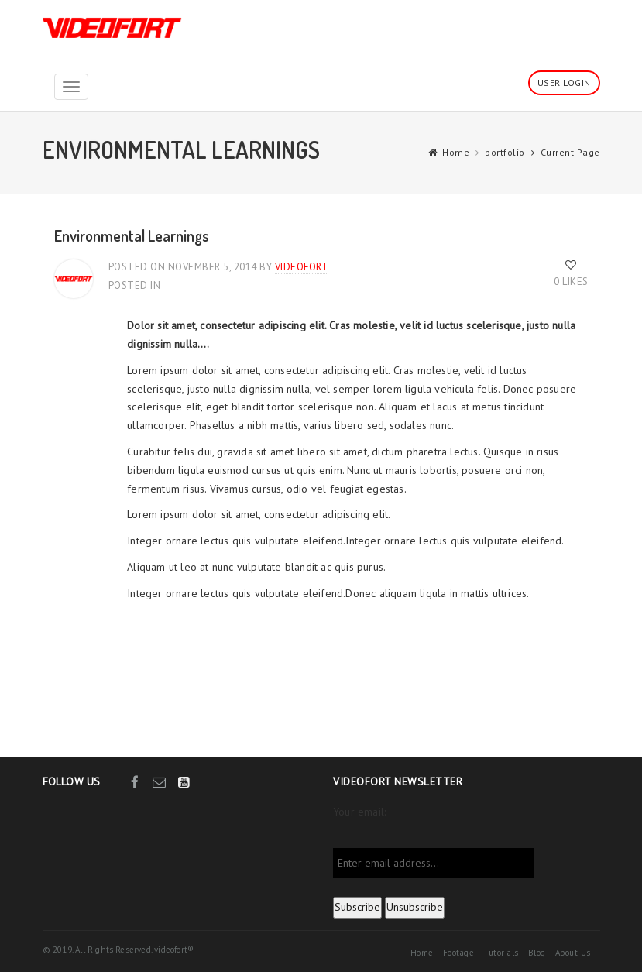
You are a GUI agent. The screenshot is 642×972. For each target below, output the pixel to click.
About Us (573, 952)
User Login (564, 82)
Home (455, 152)
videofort (302, 266)
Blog (537, 952)
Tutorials (501, 952)
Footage (459, 952)
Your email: (359, 812)
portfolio (505, 152)
